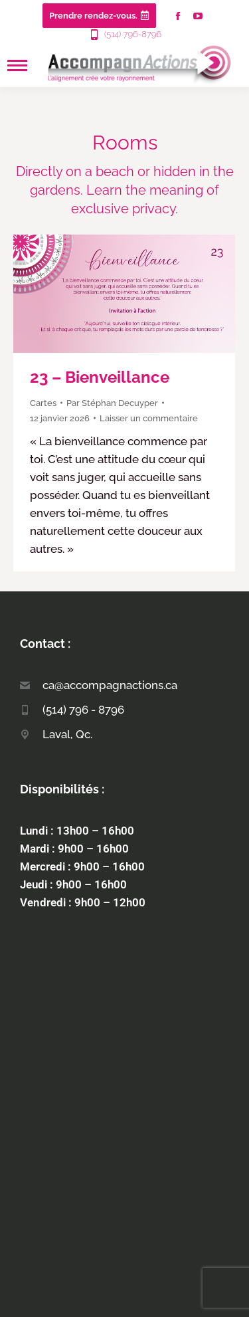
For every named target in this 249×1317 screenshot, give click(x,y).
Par (112, 403)
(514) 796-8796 (124, 34)
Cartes (43, 403)
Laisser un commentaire (149, 418)
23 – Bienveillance (99, 377)
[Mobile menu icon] (17, 65)
